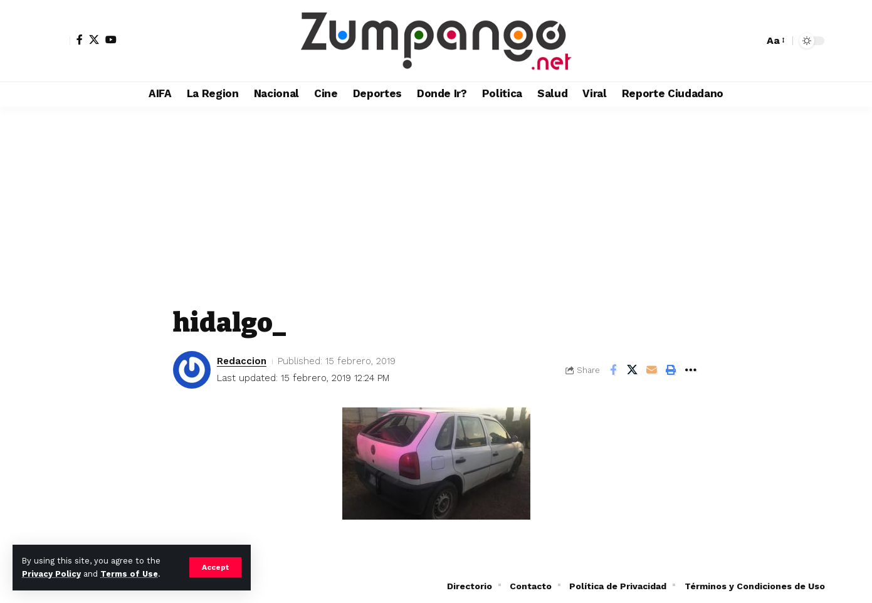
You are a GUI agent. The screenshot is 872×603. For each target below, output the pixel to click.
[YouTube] (111, 39)
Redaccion (241, 361)
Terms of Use (129, 574)
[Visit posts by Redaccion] (192, 370)
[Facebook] (79, 39)
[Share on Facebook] (613, 370)
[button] (215, 567)
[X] (94, 39)
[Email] (652, 370)
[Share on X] (632, 370)
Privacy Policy (51, 574)
